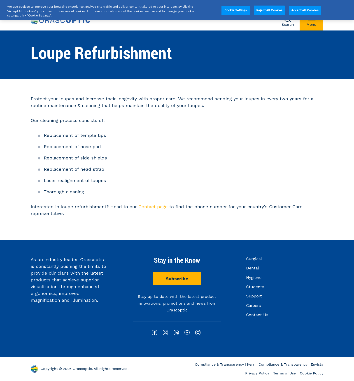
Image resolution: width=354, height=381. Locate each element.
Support (254, 296)
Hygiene (253, 277)
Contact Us (257, 314)
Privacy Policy (257, 373)
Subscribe (177, 278)
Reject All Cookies (269, 10)
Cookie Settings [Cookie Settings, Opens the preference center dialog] (235, 10)
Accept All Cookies (304, 10)
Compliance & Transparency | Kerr (224, 364)
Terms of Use (284, 373)
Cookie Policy (311, 373)
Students (255, 286)
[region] (177, 10)
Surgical (254, 258)
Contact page (153, 206)
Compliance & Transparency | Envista (291, 364)
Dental (252, 268)
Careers (253, 305)
